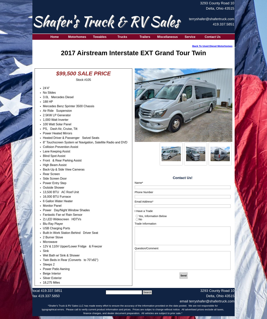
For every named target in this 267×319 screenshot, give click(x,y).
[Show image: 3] (220, 154)
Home (54, 36)
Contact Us (213, 36)
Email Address (144, 201)
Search (147, 292)
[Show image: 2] (195, 154)
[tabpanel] (211, 16)
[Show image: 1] (171, 154)
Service (190, 36)
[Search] (124, 292)
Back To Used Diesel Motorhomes (212, 46)
